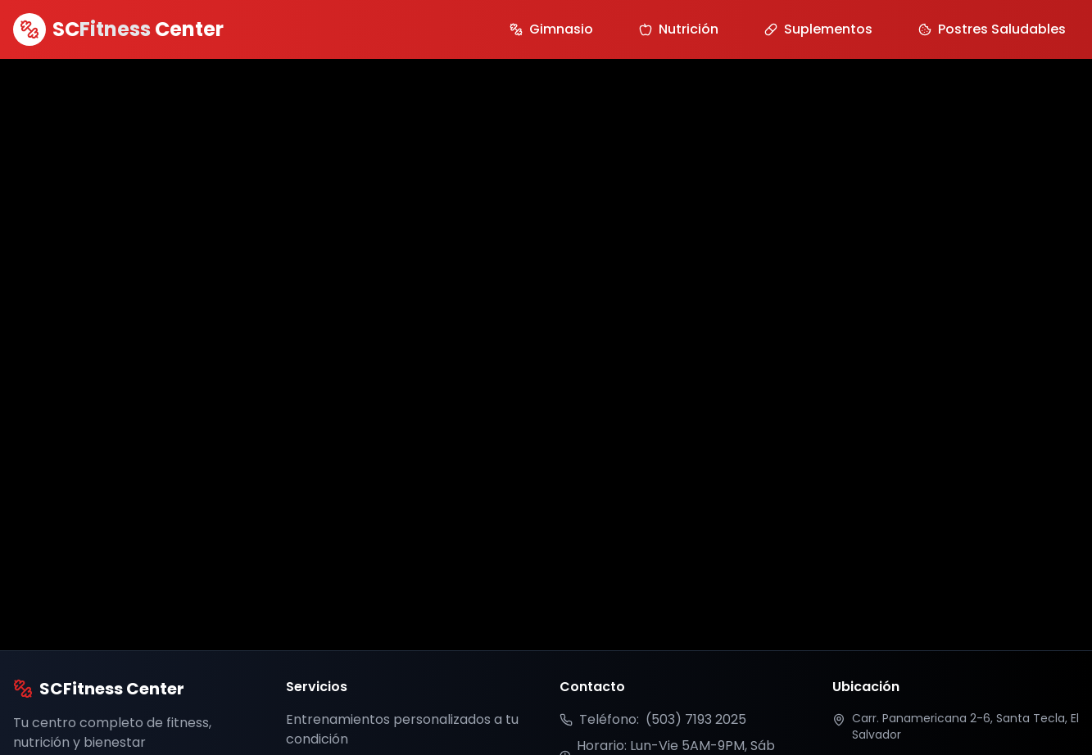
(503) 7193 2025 (696, 719)
